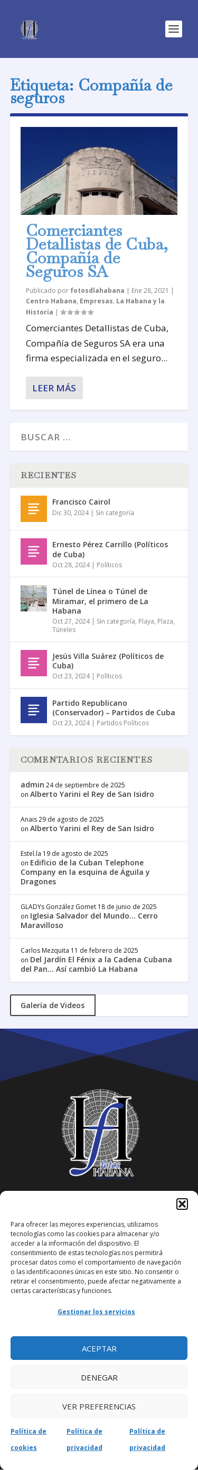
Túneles (64, 629)
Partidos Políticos (123, 722)
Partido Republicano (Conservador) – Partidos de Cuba (113, 707)
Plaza (165, 621)
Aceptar (99, 1348)
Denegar (99, 1377)
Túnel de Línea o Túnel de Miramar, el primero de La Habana (100, 600)
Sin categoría (115, 512)
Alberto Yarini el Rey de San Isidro (92, 794)
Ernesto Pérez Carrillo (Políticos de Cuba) (110, 549)
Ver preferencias (99, 1406)
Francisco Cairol (81, 502)
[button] (182, 1204)
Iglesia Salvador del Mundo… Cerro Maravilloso (89, 920)
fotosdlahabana (97, 290)
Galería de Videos (52, 1005)
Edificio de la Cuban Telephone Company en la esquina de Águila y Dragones (85, 871)
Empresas (96, 301)
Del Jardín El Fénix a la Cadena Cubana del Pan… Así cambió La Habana (96, 964)
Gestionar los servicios (96, 1311)
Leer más (54, 388)
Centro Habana (51, 301)
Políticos (109, 564)
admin (32, 785)
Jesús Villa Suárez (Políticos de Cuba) (108, 660)
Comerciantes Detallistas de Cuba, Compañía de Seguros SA (97, 250)
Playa (146, 621)
